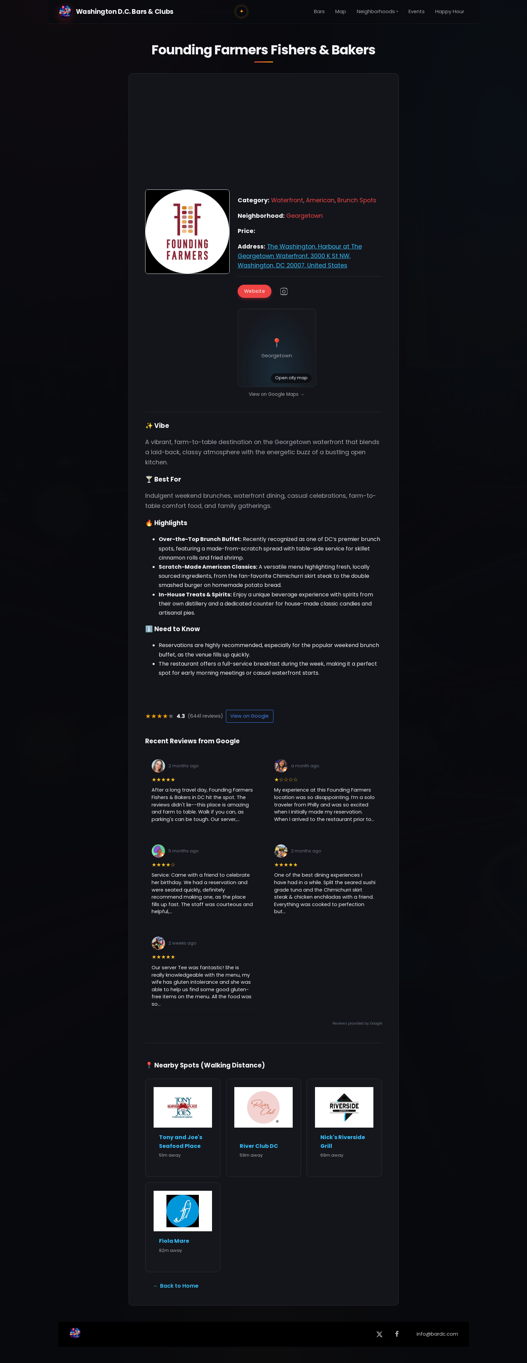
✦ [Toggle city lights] (241, 11)
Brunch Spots (356, 200)
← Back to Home (176, 1286)
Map (340, 11)
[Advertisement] (263, 135)
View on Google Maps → (277, 394)
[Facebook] (397, 1334)
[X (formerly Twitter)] (379, 1334)
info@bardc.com (437, 1334)
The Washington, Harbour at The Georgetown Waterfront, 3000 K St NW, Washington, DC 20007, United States (300, 255)
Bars (319, 11)
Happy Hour (449, 11)
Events (417, 11)
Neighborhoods (377, 11)
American (320, 200)
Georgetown (304, 216)
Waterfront (287, 200)
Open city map (291, 378)
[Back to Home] (75, 1334)
